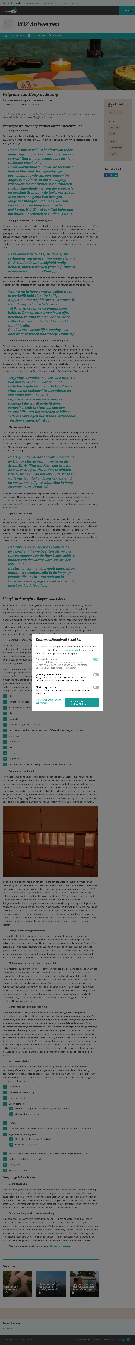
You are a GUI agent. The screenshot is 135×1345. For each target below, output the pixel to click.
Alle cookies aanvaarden (79, 702)
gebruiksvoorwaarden (71, 650)
